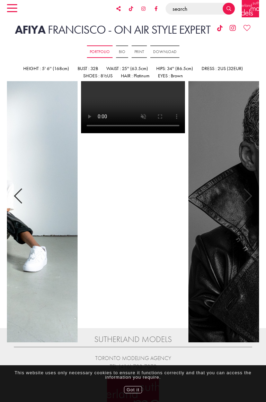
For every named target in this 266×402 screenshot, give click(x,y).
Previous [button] (18, 189)
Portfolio (100, 51)
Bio (122, 51)
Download (165, 51)
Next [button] (247, 189)
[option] (133, 107)
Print (139, 51)
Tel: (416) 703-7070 (133, 354)
